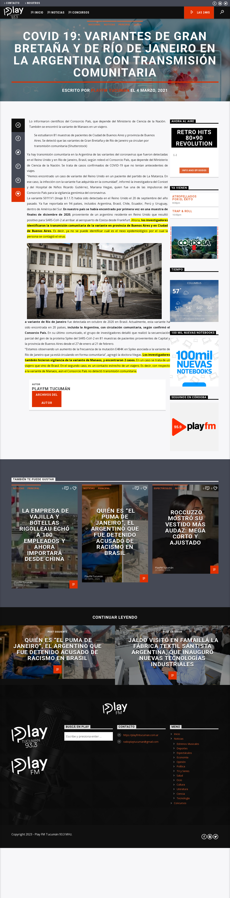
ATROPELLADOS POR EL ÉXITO (184, 647)
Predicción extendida (194, 768)
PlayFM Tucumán (110, 297)
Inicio (39, 12)
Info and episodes (194, 620)
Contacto (11, 3)
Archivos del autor (47, 848)
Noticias (57, 12)
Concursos (80, 12)
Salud (137, 231)
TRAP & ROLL (182, 661)
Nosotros (32, 3)
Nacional (94, 231)
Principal (124, 231)
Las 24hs (200, 12)
